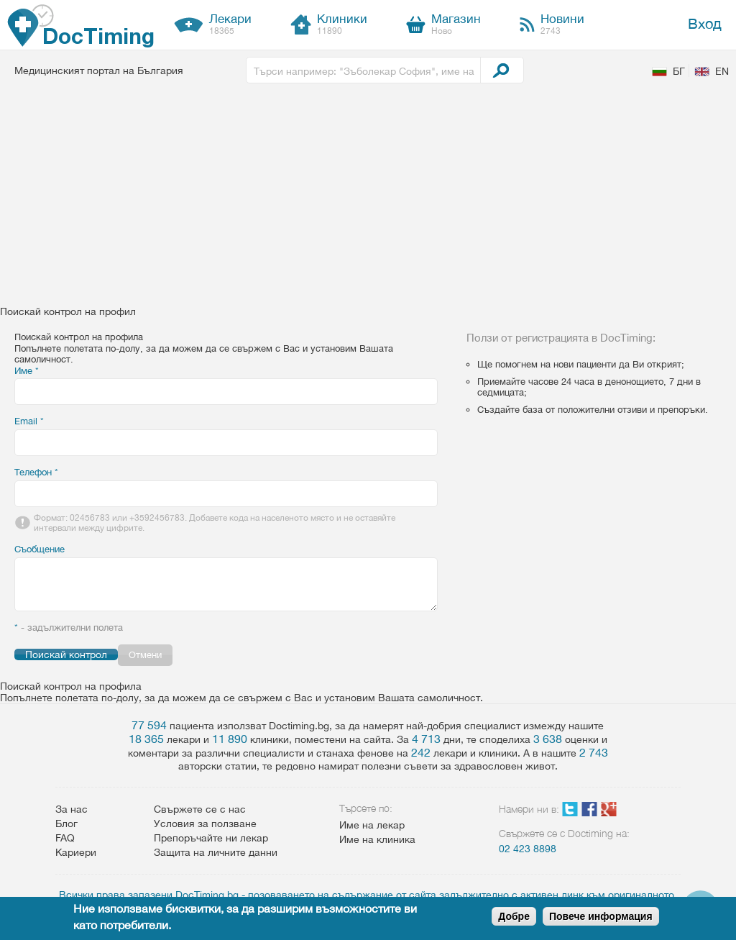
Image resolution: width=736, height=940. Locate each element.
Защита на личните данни (215, 852)
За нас (71, 809)
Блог (66, 823)
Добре (514, 916)
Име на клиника (377, 839)
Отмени (145, 654)
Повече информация (601, 916)
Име (26, 370)
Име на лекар (372, 825)
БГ (679, 71)
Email (29, 421)
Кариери (75, 852)
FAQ (65, 838)
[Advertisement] (368, 197)
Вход (705, 23)
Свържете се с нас (200, 809)
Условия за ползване (205, 823)
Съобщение (39, 549)
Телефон (36, 472)
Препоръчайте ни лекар (211, 838)
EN (722, 71)
